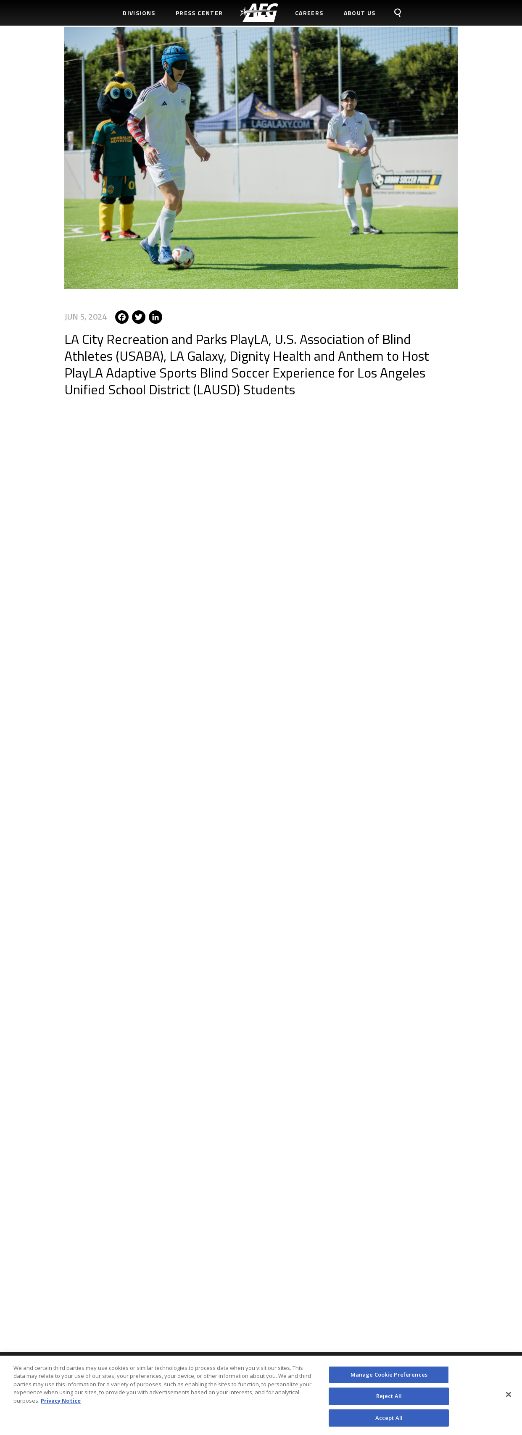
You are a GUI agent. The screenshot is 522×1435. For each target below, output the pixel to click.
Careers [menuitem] (309, 12)
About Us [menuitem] (360, 12)
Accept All (389, 1422)
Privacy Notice (61, 1405)
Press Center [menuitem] (199, 12)
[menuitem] (259, 13)
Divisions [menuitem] (139, 12)
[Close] (508, 1398)
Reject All (389, 1400)
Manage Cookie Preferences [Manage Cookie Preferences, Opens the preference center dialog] (389, 1379)
